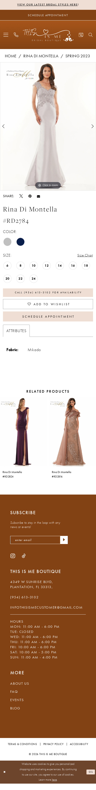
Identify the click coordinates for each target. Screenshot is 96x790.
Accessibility (79, 750)
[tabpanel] (48, 127)
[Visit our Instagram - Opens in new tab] (12, 562)
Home (11, 56)
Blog (15, 714)
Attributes (16, 336)
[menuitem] (5, 35)
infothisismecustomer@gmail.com (46, 614)
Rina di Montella (40, 56)
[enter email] (39, 545)
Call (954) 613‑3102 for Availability (48, 294)
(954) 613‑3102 (24, 603)
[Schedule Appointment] (48, 15)
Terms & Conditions (22, 750)
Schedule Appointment (48, 321)
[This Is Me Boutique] (48, 35)
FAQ (14, 698)
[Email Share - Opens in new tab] (38, 196)
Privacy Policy (53, 750)
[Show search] (91, 35)
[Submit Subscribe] (63, 545)
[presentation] (23, 437)
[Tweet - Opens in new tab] (21, 196)
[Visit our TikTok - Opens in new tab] (24, 562)
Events (17, 706)
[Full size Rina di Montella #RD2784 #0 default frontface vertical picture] (48, 127)
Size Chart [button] (84, 256)
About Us (19, 689)
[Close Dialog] (5, 778)
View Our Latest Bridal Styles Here (47, 5)
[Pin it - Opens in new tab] (30, 196)
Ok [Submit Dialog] (90, 778)
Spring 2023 (77, 56)
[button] (5, 35)
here (54, 786)
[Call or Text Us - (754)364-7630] (16, 35)
